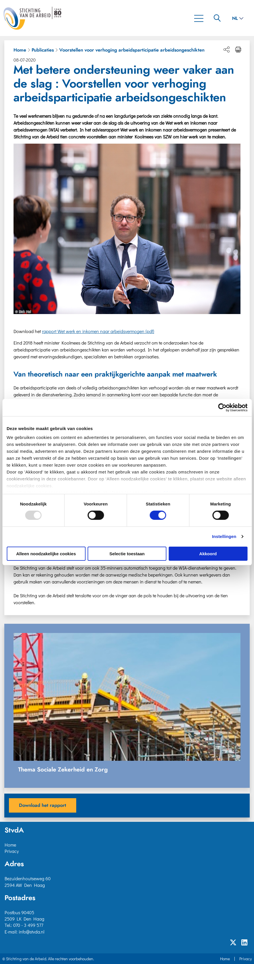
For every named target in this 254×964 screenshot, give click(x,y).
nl (237, 18)
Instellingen (224, 536)
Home (20, 50)
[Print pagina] (238, 49)
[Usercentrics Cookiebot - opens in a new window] (222, 407)
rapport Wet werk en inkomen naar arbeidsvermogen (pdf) (98, 331)
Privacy (12, 851)
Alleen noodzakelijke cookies (46, 553)
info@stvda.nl (31, 932)
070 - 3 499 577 (28, 925)
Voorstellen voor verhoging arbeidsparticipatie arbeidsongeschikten (132, 50)
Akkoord (208, 553)
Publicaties (43, 50)
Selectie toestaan (127, 553)
